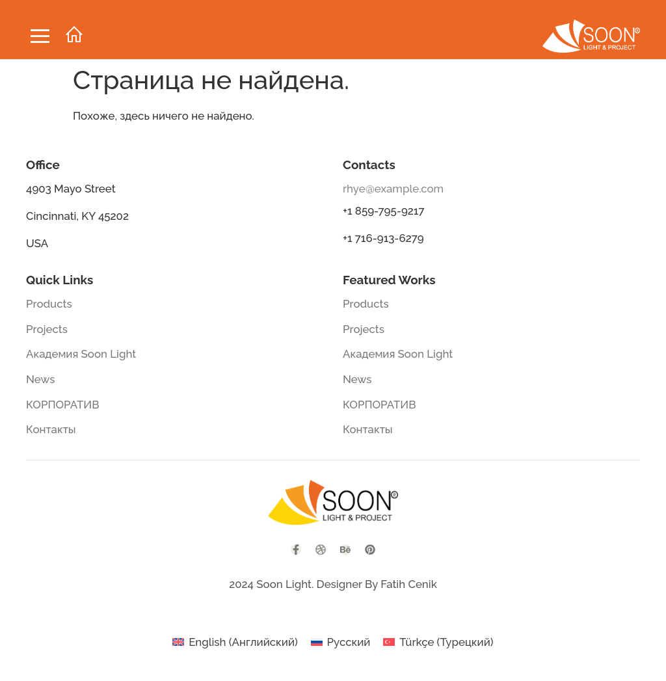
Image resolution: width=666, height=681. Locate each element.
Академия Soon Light (81, 353)
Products (49, 303)
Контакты (51, 429)
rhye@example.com (393, 188)
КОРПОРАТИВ (63, 404)
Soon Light (284, 584)
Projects (47, 329)
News (40, 379)
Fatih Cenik (408, 584)
